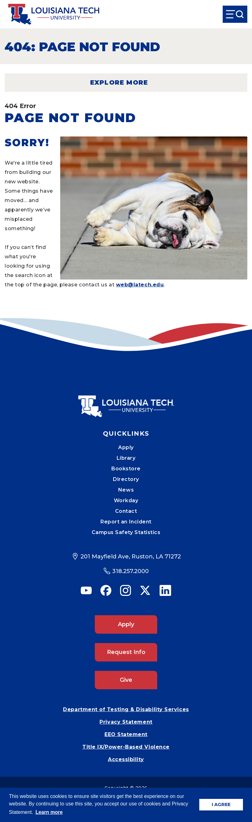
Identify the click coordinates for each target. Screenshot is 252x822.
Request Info (126, 652)
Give (126, 679)
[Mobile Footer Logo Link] (126, 401)
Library (126, 458)
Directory (126, 479)
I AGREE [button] (221, 804)
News (126, 490)
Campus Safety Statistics (126, 532)
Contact (126, 511)
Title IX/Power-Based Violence (126, 747)
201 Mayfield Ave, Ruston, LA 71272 (130, 556)
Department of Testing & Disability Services (126, 709)
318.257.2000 (130, 571)
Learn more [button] (49, 812)
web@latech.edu (140, 285)
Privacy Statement (125, 722)
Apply (126, 447)
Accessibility (126, 759)
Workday (126, 500)
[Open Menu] (235, 14)
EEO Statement (126, 734)
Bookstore (126, 469)
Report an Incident (126, 522)
